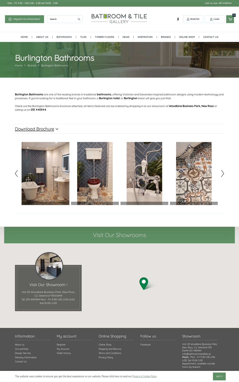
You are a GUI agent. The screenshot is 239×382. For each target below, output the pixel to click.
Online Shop (187, 36)
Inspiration (145, 36)
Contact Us (210, 36)
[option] (45, 173)
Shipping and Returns (110, 348)
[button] (148, 283)
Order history (64, 353)
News (126, 36)
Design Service (23, 353)
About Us (42, 36)
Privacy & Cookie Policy (144, 376)
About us (19, 344)
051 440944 (195, 350)
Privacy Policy (106, 357)
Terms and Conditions (110, 353)
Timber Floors (104, 36)
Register (61, 344)
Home (24, 36)
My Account (63, 348)
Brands (166, 36)
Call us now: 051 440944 (218, 3)
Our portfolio (21, 348)
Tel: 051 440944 (30, 299)
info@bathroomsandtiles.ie (196, 353)
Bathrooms (64, 36)
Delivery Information (26, 357)
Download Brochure (34, 129)
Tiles (83, 36)
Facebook (145, 344)
